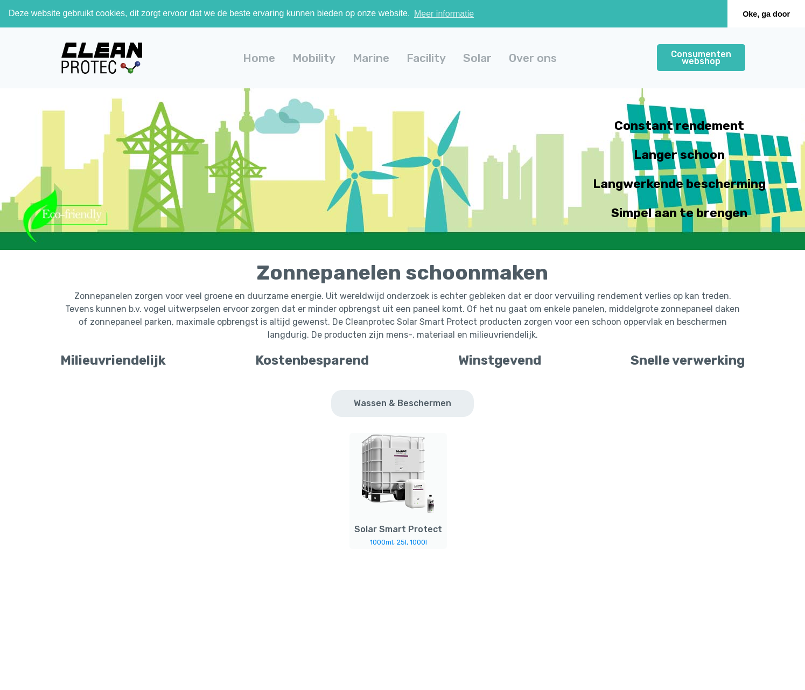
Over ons (533, 58)
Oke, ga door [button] (766, 14)
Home (259, 58)
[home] (101, 58)
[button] (314, 58)
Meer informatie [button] (444, 13)
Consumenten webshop (701, 57)
